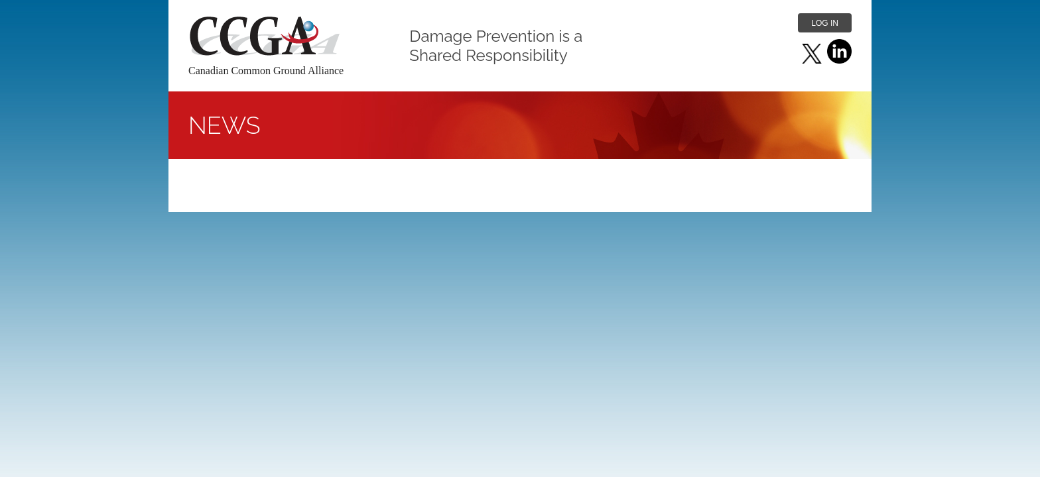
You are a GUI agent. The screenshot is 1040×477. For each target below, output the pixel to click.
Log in (824, 23)
